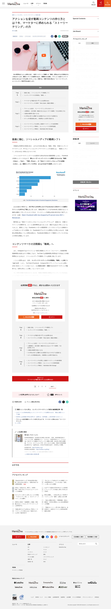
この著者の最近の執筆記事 (32, 454)
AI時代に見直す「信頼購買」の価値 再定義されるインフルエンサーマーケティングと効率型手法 (26, 503)
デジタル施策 (31, 556)
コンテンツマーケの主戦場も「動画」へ (35, 95)
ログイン (51, 317)
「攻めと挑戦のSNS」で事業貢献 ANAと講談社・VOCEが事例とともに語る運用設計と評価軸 (56, 502)
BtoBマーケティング (32, 554)
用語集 (45, 3)
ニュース (25, 3)
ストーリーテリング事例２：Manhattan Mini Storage (38, 129)
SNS (44, 561)
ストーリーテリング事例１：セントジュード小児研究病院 (40, 126)
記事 (32, 3)
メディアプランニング (48, 556)
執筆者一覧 (30, 561)
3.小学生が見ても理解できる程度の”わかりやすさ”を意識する (40, 116)
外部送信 (97, 597)
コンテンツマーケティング (39, 36)
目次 (53, 87)
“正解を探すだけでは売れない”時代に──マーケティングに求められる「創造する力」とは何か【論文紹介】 (26, 511)
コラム (21, 36)
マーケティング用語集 (17, 570)
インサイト (30, 552)
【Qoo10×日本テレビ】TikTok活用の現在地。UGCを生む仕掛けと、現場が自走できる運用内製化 (26, 482)
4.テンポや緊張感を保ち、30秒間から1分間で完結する (39, 118)
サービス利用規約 (76, 597)
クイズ (44, 552)
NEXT (53, 386)
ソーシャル (27, 36)
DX (28, 547)
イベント (38, 3)
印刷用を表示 (17, 402)
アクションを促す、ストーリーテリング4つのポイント (39, 108)
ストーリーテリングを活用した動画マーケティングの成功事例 (41, 124)
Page (17, 102)
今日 (79, 43)
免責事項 (63, 597)
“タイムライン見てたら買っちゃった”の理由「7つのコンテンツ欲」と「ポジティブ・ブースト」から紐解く (27, 496)
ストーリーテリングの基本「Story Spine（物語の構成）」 (40, 103)
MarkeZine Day (62, 547)
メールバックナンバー (40, 313)
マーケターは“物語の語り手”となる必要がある (36, 100)
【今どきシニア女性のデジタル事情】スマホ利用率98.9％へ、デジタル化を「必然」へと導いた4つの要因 (55, 482)
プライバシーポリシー (88, 597)
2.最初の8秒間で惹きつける (31, 113)
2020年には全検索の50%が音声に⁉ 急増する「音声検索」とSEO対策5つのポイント (39, 416)
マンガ (44, 549)
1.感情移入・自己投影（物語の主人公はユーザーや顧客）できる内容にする (44, 111)
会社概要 (69, 597)
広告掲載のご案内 (78, 537)
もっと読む (18, 423)
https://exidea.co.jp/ (37, 447)
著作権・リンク (39, 597)
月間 (92, 43)
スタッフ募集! (47, 597)
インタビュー (46, 547)
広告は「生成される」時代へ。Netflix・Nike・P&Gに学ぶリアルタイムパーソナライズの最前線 (26, 489)
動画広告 (15, 36)
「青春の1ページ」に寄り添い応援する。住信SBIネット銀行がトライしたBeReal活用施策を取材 (56, 509)
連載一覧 (30, 559)
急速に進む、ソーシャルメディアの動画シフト (37, 92)
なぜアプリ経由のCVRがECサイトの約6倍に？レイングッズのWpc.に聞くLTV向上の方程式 (56, 489)
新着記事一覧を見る (85, 182)
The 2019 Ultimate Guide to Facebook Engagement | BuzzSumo (41, 200)
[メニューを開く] (3, 3)
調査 (44, 554)
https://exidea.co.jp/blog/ (42, 449)
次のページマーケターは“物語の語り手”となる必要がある (40, 378)
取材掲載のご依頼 (92, 537)
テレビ (44, 559)
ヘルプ (32, 597)
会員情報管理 (56, 597)
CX (28, 549)
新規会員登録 (28, 317)
